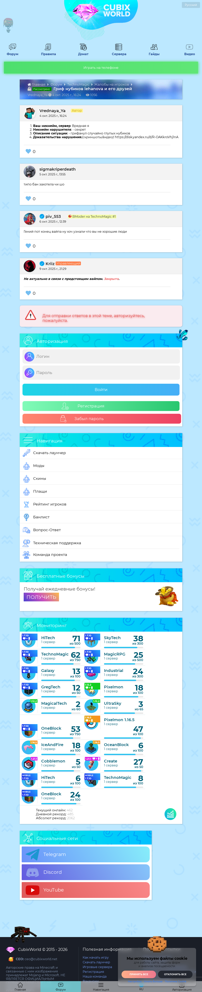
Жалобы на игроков (112, 84)
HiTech (48, 637)
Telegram (46, 855)
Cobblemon (53, 761)
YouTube (45, 890)
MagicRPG (114, 654)
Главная (37, 84)
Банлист (36, 517)
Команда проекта (45, 555)
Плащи (35, 491)
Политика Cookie (175, 981)
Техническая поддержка (52, 543)
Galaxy (47, 670)
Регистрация (83, 406)
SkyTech (112, 637)
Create (110, 761)
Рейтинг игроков (44, 504)
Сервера (118, 52)
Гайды (153, 52)
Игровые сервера (97, 967)
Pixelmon (113, 687)
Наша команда (95, 976)
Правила (47, 52)
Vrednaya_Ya (52, 110)
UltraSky (112, 703)
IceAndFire (52, 744)
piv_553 (50, 216)
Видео (188, 52)
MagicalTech (54, 703)
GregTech (50, 687)
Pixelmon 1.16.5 (119, 719)
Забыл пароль (82, 418)
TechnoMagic (78, 84)
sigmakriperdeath (57, 169)
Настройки (134, 981)
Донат (82, 52)
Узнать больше (153, 981)
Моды (33, 466)
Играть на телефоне (101, 68)
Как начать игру (96, 957)
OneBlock (51, 728)
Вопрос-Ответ (42, 530)
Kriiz (47, 263)
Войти (101, 389)
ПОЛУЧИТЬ (41, 597)
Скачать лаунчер (44, 453)
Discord (44, 872)
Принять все (139, 974)
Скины (34, 479)
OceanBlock (116, 744)
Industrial (113, 670)
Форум (11, 52)
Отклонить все (175, 974)
